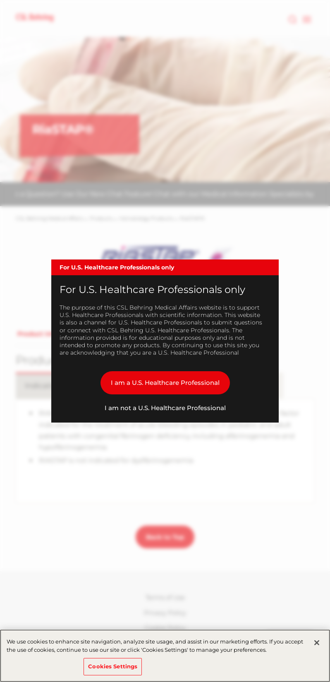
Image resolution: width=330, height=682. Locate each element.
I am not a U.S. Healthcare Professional (165, 408)
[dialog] (165, 341)
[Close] (317, 643)
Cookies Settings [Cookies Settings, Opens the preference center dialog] (112, 666)
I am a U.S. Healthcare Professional (165, 383)
